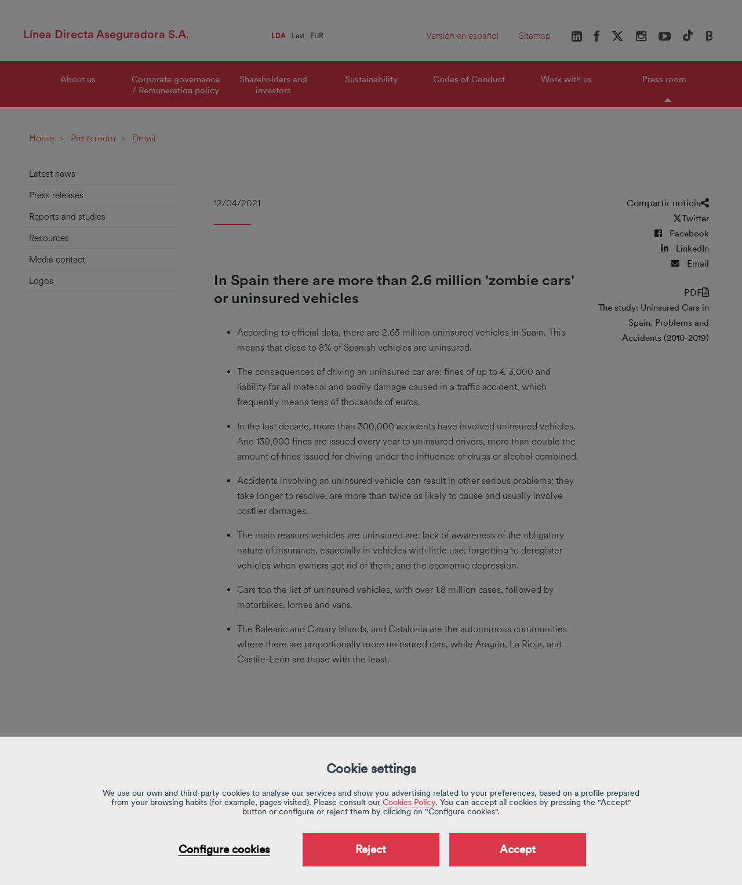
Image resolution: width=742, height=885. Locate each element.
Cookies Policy (409, 802)
